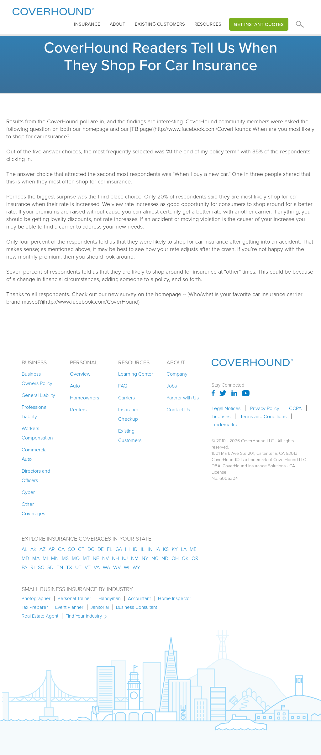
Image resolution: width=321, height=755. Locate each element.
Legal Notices (226, 408)
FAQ (122, 385)
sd (50, 567)
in (150, 549)
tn (60, 567)
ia (157, 549)
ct (81, 549)
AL (24, 549)
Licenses (221, 416)
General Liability (38, 395)
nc (154, 558)
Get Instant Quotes (259, 24)
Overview (80, 373)
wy (136, 567)
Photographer (36, 598)
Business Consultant (136, 607)
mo (76, 558)
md (25, 558)
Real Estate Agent (40, 616)
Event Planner (69, 607)
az (42, 549)
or (195, 558)
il (143, 549)
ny (145, 558)
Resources (207, 24)
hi (127, 549)
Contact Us (178, 409)
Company (176, 373)
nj (125, 558)
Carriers (126, 397)
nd (164, 558)
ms (65, 558)
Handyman (109, 598)
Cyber (28, 492)
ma (35, 558)
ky (175, 549)
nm (135, 558)
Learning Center (135, 373)
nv (105, 558)
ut (78, 567)
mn (55, 558)
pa (24, 567)
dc (90, 549)
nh (115, 558)
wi (126, 567)
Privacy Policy (264, 408)
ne (96, 558)
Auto (75, 385)
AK (33, 549)
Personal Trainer (74, 598)
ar (52, 549)
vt (88, 567)
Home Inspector (174, 598)
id (135, 549)
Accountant (139, 598)
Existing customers (160, 24)
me (193, 549)
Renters (78, 409)
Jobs (171, 385)
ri (32, 567)
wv (117, 567)
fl (109, 549)
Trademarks (224, 424)
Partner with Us (182, 397)
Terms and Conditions (263, 416)
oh (175, 558)
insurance (87, 24)
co (71, 549)
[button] (87, 24)
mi (45, 558)
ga (118, 549)
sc (41, 567)
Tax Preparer (35, 607)
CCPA (295, 408)
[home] (53, 10)
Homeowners (84, 397)
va (97, 567)
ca (61, 549)
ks (166, 549)
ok (185, 558)
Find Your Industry (84, 616)
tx (69, 567)
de (100, 549)
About (117, 24)
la (184, 549)
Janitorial (100, 607)
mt (86, 558)
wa (106, 567)
